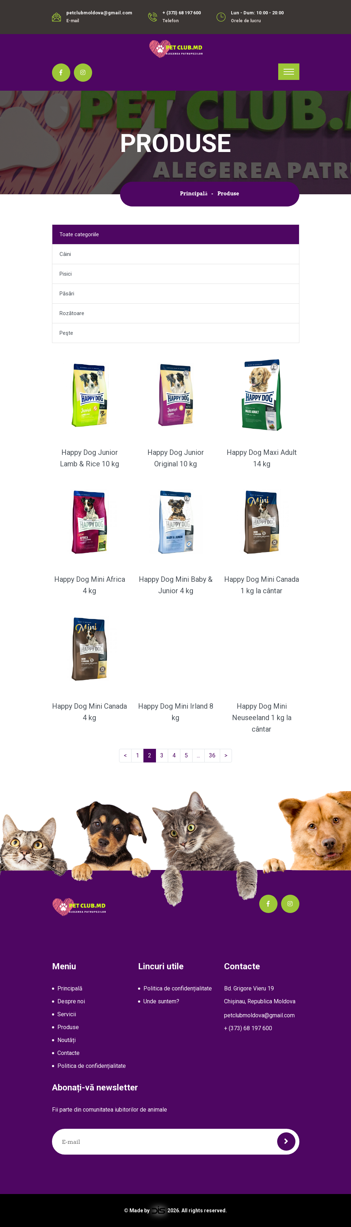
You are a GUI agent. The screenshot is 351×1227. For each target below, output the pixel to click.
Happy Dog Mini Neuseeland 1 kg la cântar (261, 717)
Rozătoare (72, 313)
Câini (65, 254)
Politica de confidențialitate (91, 1065)
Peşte (66, 333)
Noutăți (66, 1040)
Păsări (67, 293)
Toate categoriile (79, 234)
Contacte (68, 1053)
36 (214, 755)
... (200, 755)
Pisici (66, 274)
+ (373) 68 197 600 (181, 12)
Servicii (66, 1014)
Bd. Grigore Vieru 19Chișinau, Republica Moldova (259, 995)
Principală (193, 193)
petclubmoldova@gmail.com (99, 12)
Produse (68, 1027)
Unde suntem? (161, 1001)
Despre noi (71, 1001)
